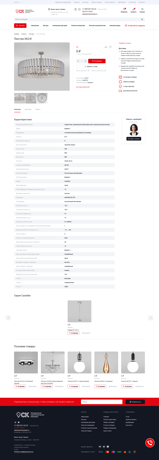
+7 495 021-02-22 (89, 9)
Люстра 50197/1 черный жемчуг (78, 381)
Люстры (45, 25)
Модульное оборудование (63, 2)
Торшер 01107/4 (73, 330)
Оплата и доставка (109, 419)
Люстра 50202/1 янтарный (103, 381)
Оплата (37, 109)
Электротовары (115, 25)
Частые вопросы (110, 2)
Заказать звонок (87, 11)
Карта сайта (107, 431)
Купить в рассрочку (99, 70)
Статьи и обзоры (109, 425)
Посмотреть (86, 333)
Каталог (20, 25)
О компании (132, 2)
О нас (127, 416)
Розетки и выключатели (97, 25)
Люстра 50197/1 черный (129, 381)
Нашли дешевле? (83, 70)
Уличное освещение (78, 25)
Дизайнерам (122, 2)
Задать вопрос (134, 139)
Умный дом (35, 25)
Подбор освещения (109, 428)
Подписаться (135, 402)
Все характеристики (83, 87)
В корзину (97, 61)
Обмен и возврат (96, 2)
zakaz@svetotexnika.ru (89, 14)
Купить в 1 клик (90, 66)
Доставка (85, 2)
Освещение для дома (60, 25)
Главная (16, 34)
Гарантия (77, 2)
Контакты (142, 2)
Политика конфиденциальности (23, 451)
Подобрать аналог (125, 43)
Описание (17, 109)
